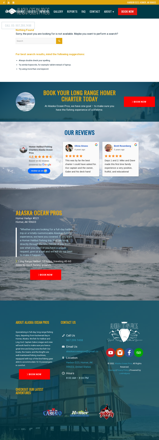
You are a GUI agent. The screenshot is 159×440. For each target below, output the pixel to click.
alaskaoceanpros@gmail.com (83, 351)
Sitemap (111, 370)
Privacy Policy (123, 370)
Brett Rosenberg (122, 146)
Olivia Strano (81, 146)
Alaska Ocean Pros (123, 363)
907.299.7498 (74, 340)
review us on (39, 170)
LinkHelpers (124, 373)
